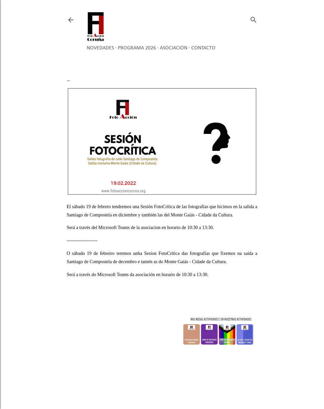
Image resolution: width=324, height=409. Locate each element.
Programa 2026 (137, 48)
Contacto (203, 48)
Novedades (100, 48)
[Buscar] (253, 18)
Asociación (173, 48)
